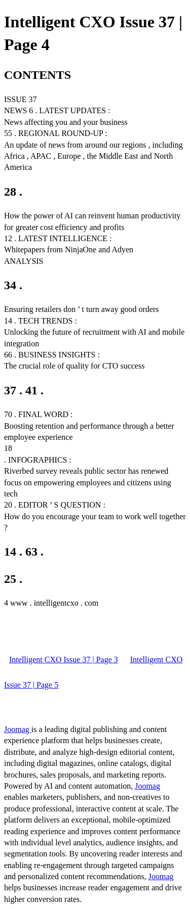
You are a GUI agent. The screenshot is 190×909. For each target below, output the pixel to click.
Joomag (17, 729)
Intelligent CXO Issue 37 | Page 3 (63, 659)
